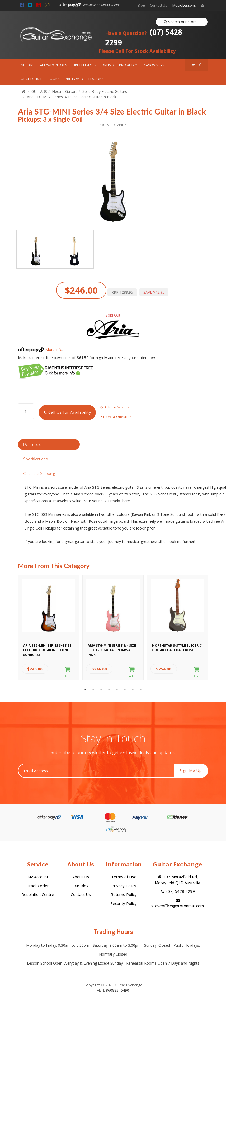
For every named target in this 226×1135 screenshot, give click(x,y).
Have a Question (116, 416)
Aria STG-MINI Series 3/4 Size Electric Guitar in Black (71, 96)
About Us (80, 876)
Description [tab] (33, 444)
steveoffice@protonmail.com (177, 903)
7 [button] (132, 689)
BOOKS (54, 78)
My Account (37, 876)
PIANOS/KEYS (153, 65)
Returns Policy (124, 894)
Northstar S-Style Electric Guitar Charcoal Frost (177, 647)
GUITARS (28, 65)
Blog (141, 5)
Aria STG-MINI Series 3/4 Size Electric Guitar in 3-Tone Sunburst (47, 649)
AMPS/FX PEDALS (53, 65)
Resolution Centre (37, 894)
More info (40, 349)
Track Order (38, 885)
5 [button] (117, 689)
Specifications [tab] (35, 458)
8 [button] (140, 689)
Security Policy (124, 903)
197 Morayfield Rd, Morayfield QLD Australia (177, 879)
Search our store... (181, 21)
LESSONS (96, 78)
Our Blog (81, 885)
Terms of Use (123, 876)
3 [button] (101, 689)
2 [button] (93, 689)
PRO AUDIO (128, 65)
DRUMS (108, 65)
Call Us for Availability (67, 412)
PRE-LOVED (74, 78)
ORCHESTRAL (31, 78)
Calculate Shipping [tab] (39, 473)
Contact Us (158, 5)
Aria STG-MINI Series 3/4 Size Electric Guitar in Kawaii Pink (112, 649)
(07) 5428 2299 (143, 37)
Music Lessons (184, 5)
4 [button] (109, 689)
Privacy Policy (123, 885)
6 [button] (125, 689)
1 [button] (85, 689)
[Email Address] (96, 771)
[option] (113, 176)
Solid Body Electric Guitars (104, 91)
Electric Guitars (64, 91)
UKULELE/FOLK (85, 65)
